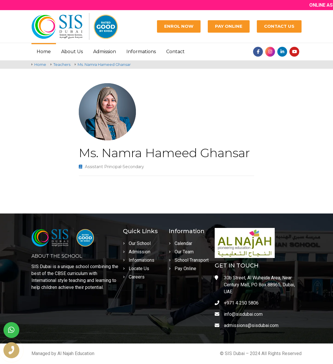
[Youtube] (294, 52)
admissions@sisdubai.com (246, 325)
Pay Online (182, 268)
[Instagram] (270, 52)
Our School (137, 243)
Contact (175, 51)
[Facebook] (258, 52)
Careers (134, 277)
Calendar (180, 243)
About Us (72, 51)
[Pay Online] (229, 26)
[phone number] (11, 350)
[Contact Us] (279, 26)
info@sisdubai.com (239, 314)
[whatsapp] (11, 330)
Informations (141, 51)
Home (44, 51)
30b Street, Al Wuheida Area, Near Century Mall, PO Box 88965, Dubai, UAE (255, 284)
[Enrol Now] (179, 26)
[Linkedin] (282, 52)
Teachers (61, 64)
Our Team (181, 252)
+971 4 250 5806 (237, 303)
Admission (104, 51)
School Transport (189, 260)
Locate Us (136, 268)
